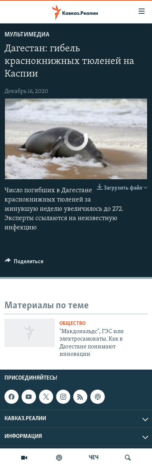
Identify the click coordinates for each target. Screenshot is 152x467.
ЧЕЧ (93, 458)
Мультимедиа (26, 34)
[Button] (24, 263)
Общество (72, 323)
